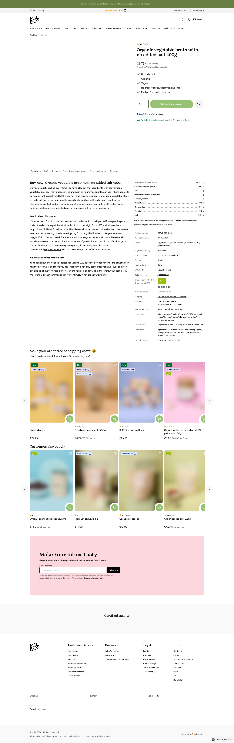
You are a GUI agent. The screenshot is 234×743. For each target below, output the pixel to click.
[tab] (36, 171)
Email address (45, 565)
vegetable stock (52, 249)
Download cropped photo (169, 340)
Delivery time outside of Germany (172, 296)
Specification (163, 274)
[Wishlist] (181, 20)
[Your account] (188, 20)
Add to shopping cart (172, 104)
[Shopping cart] (197, 19)
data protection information (93, 578)
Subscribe (113, 570)
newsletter (101, 4)
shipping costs (160, 67)
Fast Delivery (37, 10)
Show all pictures (221, 739)
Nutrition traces (164, 291)
